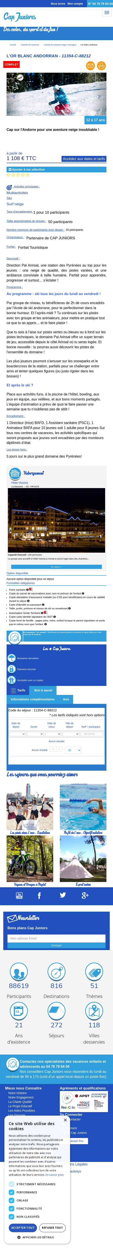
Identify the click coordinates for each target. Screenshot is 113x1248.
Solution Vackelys (68, 1171)
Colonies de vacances (29, 45)
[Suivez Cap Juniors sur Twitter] (63, 896)
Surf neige (15, 204)
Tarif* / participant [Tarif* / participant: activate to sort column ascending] (90, 726)
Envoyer (56, 945)
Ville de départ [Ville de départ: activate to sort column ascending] (69, 725)
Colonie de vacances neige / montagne (59, 45)
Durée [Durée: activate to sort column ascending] (34, 726)
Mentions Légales (74, 1164)
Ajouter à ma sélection (28, 169)
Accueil (13, 45)
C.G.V (30, 1164)
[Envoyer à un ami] (90, 70)
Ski (9, 198)
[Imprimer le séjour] (101, 70)
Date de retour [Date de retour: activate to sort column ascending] (51, 725)
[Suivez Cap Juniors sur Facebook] (39, 898)
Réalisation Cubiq (38, 1171)
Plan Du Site (47, 1164)
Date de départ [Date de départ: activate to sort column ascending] (16, 725)
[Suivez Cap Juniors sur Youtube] (19, 898)
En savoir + (56, 567)
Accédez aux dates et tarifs (84, 159)
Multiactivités (17, 193)
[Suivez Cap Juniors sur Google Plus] (85, 897)
